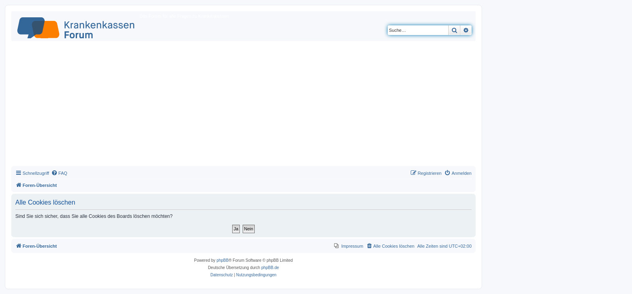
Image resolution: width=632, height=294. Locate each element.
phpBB (222, 260)
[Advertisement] (243, 105)
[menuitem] (59, 173)
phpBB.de (270, 267)
